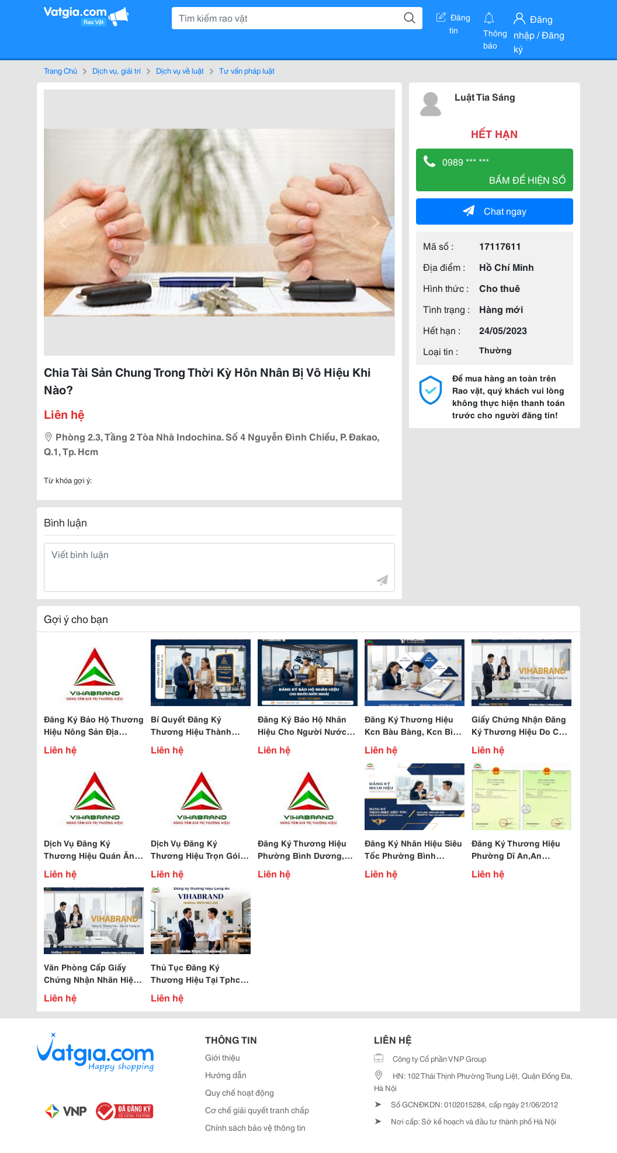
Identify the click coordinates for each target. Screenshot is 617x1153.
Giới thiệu (222, 1057)
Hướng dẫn (226, 1074)
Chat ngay (494, 210)
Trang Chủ (60, 70)
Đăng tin (453, 19)
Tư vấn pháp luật (247, 70)
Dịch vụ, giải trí (116, 70)
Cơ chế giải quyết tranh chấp (257, 1110)
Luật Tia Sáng (485, 96)
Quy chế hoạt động (239, 1092)
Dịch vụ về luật (180, 70)
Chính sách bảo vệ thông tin (255, 1127)
